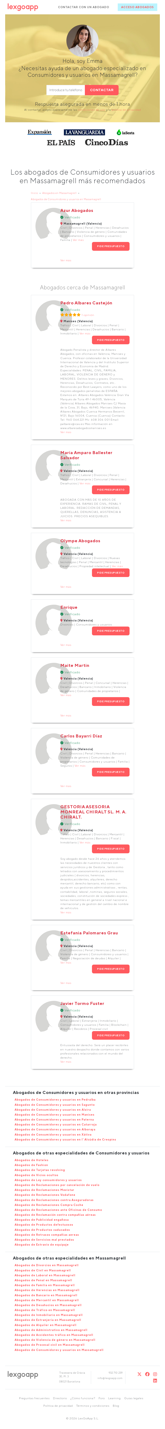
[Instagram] (155, 1374)
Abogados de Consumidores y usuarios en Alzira (53, 1109)
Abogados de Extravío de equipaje (42, 1244)
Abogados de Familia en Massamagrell (45, 1285)
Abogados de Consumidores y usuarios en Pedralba (55, 1099)
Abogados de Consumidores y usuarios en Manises (55, 1114)
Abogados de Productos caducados (42, 1229)
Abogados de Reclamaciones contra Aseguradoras (54, 1200)
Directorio (60, 1398)
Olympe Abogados (80, 540)
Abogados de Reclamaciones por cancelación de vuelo (57, 1185)
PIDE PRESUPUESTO (110, 246)
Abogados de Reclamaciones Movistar (44, 1190)
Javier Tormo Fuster (82, 1003)
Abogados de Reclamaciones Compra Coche (49, 1205)
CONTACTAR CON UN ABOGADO (83, 7)
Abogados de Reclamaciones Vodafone (45, 1194)
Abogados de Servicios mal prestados (44, 1239)
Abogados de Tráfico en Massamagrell (45, 1310)
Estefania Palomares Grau (89, 932)
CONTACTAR (102, 90)
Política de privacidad (58, 1405)
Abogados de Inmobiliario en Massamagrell (49, 1315)
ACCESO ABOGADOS (137, 7)
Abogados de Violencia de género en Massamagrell (55, 1339)
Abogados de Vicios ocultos (36, 1175)
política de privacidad (126, 109)
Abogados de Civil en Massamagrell (43, 1270)
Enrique (69, 607)
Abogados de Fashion (31, 1165)
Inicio (34, 193)
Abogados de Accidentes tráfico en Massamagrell (54, 1335)
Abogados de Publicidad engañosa (42, 1219)
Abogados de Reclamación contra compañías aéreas (55, 1214)
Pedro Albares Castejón (86, 302)
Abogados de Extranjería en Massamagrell (48, 1320)
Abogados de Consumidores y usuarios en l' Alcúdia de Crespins (65, 1139)
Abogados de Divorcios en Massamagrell (47, 1265)
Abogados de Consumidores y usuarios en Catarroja (56, 1124)
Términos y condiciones (92, 1405)
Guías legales (133, 1398)
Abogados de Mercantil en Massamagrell (47, 1300)
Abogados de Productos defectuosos (44, 1224)
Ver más (78, 240)
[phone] (65, 90)
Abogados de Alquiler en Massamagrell (45, 1325)
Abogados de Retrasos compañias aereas (47, 1234)
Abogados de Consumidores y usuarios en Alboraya (55, 1129)
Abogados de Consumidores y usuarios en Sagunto (55, 1104)
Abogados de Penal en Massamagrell (43, 1280)
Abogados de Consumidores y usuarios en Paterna (54, 1119)
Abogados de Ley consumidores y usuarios (48, 1180)
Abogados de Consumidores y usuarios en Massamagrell (66, 199)
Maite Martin (74, 665)
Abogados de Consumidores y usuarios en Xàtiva (53, 1134)
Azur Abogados (76, 210)
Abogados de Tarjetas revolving (40, 1170)
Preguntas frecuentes (34, 1398)
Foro (102, 1398)
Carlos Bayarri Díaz (81, 735)
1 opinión (88, 315)
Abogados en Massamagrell (59, 193)
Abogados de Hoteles (32, 1160)
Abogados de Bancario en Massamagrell (46, 1295)
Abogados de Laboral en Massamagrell (45, 1275)
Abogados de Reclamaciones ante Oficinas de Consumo (58, 1209)
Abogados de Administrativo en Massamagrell (51, 1330)
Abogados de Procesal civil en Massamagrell (50, 1344)
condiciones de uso (91, 109)
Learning (114, 1398)
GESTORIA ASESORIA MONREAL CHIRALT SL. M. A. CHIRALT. (93, 811)
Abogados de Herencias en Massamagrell (47, 1290)
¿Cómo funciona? (82, 1398)
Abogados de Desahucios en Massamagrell (48, 1305)
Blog (116, 1405)
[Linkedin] (155, 1380)
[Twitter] (139, 1374)
